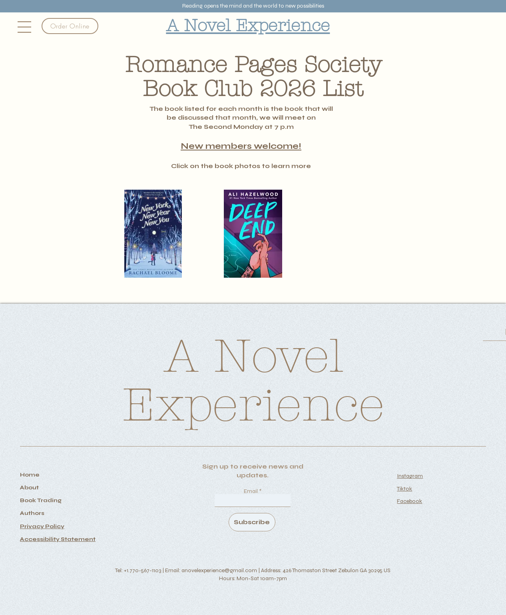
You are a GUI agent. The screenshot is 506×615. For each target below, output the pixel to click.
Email (251, 491)
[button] (24, 27)
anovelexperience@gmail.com (219, 570)
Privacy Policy (42, 526)
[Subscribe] (252, 522)
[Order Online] (70, 26)
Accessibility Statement (58, 539)
